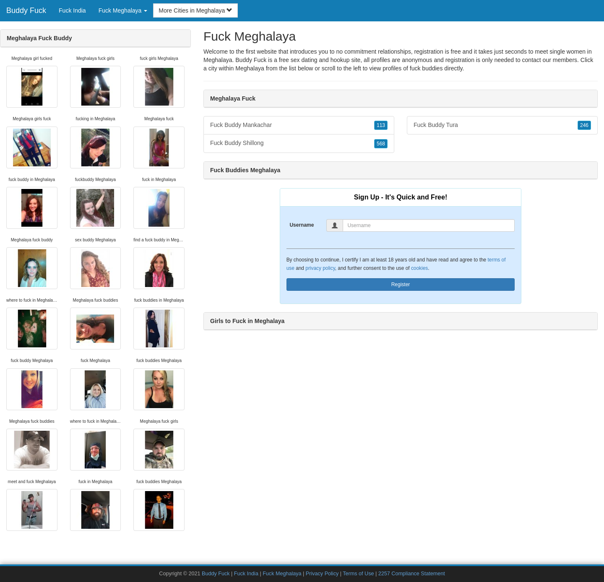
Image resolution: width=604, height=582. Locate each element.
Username (301, 225)
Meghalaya (249, 68)
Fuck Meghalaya (282, 574)
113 (381, 125)
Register (400, 284)
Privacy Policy (322, 574)
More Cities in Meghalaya (195, 10)
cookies (419, 268)
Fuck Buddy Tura (502, 125)
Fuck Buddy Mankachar (299, 125)
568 (381, 144)
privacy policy (320, 268)
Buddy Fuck (26, 10)
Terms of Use (358, 574)
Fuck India (72, 10)
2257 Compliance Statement (411, 574)
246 (584, 125)
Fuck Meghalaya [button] (123, 10)
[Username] (429, 225)
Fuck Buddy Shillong (299, 143)
